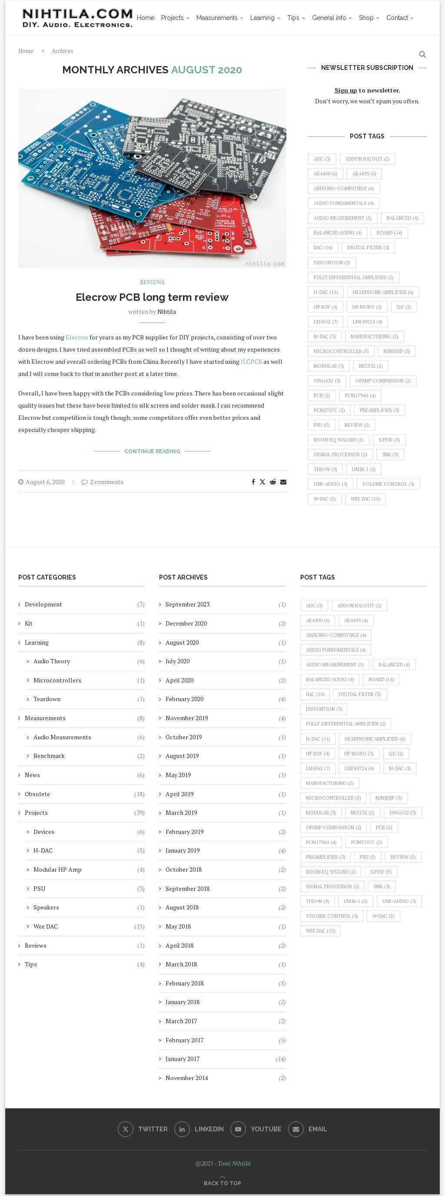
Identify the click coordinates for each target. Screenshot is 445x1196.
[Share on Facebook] (253, 482)
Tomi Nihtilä (234, 1164)
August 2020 (182, 643)
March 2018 (181, 966)
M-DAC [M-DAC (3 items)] (325, 337)
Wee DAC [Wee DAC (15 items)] (367, 501)
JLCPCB (252, 361)
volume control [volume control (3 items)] (390, 485)
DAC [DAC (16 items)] (365, 248)
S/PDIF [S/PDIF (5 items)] (390, 441)
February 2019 (184, 833)
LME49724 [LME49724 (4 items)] (367, 322)
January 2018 (182, 1003)
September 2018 (187, 890)
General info (309, 52)
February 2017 (184, 1041)
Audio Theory (89, 663)
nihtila (166, 311)
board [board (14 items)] (327, 248)
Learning (242, 52)
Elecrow (78, 337)
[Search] (422, 52)
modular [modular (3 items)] (329, 367)
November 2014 (187, 1079)
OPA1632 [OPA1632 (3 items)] (327, 382)
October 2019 (184, 738)
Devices (89, 833)
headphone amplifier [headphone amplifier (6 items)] (385, 293)
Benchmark (89, 757)
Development (85, 606)
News (85, 776)
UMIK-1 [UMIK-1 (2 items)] (364, 471)
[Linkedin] (199, 1130)
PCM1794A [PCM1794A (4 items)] (360, 396)
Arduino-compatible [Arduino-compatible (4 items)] (344, 189)
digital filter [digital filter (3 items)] (335, 263)
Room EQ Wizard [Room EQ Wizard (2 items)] (339, 441)
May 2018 (178, 928)
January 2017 (182, 1060)
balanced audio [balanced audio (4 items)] (387, 233)
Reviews (85, 946)
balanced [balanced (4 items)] (330, 233)
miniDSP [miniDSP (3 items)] (397, 352)
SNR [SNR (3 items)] (392, 456)
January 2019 (182, 852)
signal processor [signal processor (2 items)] (341, 456)
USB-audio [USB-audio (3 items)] (331, 485)
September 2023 (187, 606)
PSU (89, 890)
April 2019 (179, 795)
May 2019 (178, 776)
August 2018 (182, 909)
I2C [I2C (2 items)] (404, 307)
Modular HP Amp (89, 871)
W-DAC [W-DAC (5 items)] (325, 501)
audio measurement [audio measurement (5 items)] (344, 218)
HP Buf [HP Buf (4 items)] (326, 307)
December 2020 (186, 625)
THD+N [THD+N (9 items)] (326, 471)
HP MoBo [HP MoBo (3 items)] (367, 307)
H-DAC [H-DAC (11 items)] (326, 293)
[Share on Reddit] (273, 482)
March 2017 (181, 1022)
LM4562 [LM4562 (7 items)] (326, 322)
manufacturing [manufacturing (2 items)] (376, 337)
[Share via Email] (283, 482)
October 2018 (184, 871)
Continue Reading (152, 451)
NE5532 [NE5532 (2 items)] (372, 367)
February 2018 (184, 985)
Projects (152, 52)
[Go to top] (222, 1184)
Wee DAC (89, 928)
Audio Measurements (89, 738)
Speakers (89, 909)
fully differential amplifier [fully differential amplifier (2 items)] (354, 278)
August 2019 (182, 757)
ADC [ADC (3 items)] (323, 159)
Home (125, 52)
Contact (377, 52)
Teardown (89, 700)
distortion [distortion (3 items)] (390, 263)
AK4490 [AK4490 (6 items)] (326, 174)
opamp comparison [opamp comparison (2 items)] (384, 382)
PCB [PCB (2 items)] (322, 396)
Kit (85, 625)
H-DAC (89, 852)
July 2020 (177, 663)
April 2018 (179, 946)
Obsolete (85, 795)
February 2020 (184, 700)
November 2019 (187, 719)
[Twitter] (143, 1130)
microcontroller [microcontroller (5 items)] (341, 352)
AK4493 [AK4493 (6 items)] (365, 174)
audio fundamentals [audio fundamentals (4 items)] (345, 204)
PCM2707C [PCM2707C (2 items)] (329, 412)
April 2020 (179, 682)
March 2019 (181, 814)
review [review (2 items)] (357, 426)
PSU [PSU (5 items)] (322, 426)
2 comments (102, 482)
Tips (273, 52)
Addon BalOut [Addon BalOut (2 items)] (369, 159)
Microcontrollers (89, 682)
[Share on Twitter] (262, 482)
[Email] (307, 1130)
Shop (346, 52)
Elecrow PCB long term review (152, 297)
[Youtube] (256, 1130)
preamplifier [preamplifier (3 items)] (380, 412)
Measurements (197, 52)
